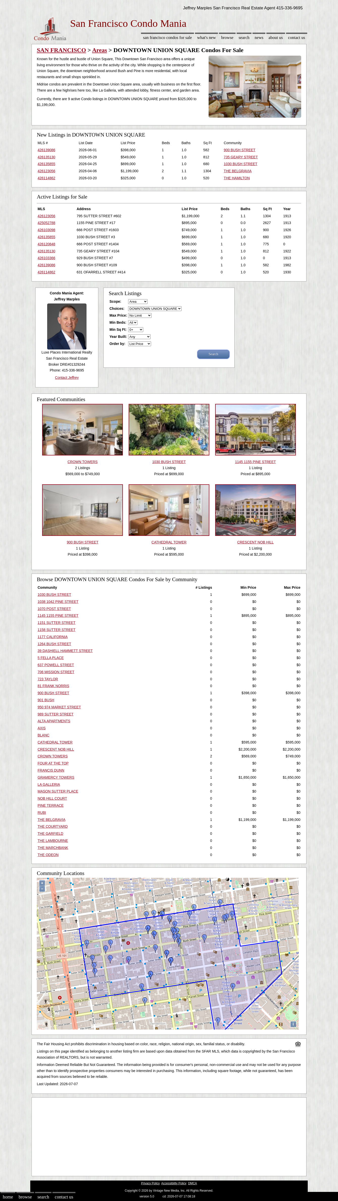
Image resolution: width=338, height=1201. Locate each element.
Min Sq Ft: (118, 329)
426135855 (46, 164)
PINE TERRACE (51, 805)
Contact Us (296, 37)
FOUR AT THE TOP (53, 763)
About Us (276, 37)
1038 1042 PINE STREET (58, 602)
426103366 (46, 258)
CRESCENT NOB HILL (56, 749)
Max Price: (118, 315)
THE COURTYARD (53, 826)
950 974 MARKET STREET (59, 707)
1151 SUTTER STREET (56, 623)
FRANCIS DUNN (51, 770)
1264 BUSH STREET (54, 644)
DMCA (192, 1183)
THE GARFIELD (50, 834)
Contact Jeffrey (67, 378)
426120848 (46, 244)
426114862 (46, 178)
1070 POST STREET (54, 609)
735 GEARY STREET (241, 157)
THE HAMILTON (237, 178)
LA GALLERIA (49, 784)
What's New (206, 37)
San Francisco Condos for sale (167, 37)
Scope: (115, 301)
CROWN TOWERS (53, 756)
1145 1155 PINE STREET (58, 616)
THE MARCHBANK (53, 848)
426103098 (46, 230)
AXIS (42, 728)
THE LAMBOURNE (53, 841)
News (259, 37)
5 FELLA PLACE (51, 658)
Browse (227, 37)
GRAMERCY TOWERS (56, 777)
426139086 (46, 150)
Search (244, 37)
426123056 (46, 171)
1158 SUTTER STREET (56, 630)
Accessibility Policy (173, 1183)
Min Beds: (117, 322)
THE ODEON (48, 855)
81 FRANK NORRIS (53, 686)
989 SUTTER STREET (55, 714)
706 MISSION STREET (56, 672)
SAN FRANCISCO (61, 50)
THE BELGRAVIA (237, 171)
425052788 (46, 223)
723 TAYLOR (48, 679)
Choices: (116, 309)
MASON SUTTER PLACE (58, 791)
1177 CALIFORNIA (53, 637)
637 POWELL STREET (56, 665)
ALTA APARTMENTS (54, 721)
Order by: (117, 344)
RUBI (42, 813)
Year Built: (118, 337)
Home (8, 1196)
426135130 (46, 157)
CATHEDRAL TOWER (55, 742)
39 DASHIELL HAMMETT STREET (65, 651)
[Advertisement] (169, 1135)
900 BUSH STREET (239, 150)
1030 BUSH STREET (240, 164)
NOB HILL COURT (52, 798)
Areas (99, 50)
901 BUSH (46, 700)
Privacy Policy (150, 1183)
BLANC (43, 735)
